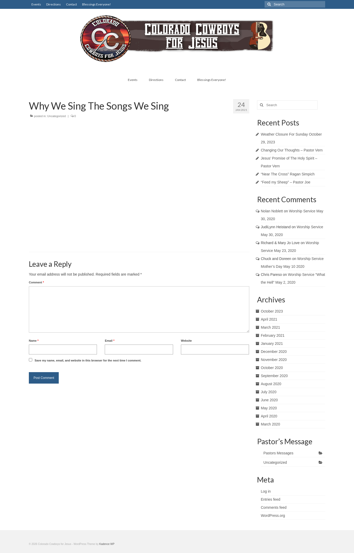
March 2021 (270, 327)
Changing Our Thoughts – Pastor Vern (292, 150)
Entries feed (270, 499)
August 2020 (271, 384)
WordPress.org (273, 515)
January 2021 (272, 343)
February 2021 (273, 335)
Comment (36, 282)
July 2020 (269, 392)
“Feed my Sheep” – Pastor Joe (286, 182)
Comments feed (274, 507)
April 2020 (269, 416)
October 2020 (272, 368)
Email (109, 340)
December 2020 (274, 351)
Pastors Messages (278, 453)
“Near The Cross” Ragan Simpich (288, 174)
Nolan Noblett (272, 211)
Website (186, 340)
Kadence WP (106, 544)
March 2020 (270, 424)
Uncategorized (56, 116)
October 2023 (272, 311)
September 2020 (274, 376)
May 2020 (269, 408)
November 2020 (274, 360)
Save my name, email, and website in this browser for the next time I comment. (88, 360)
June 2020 (269, 400)
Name (33, 340)
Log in (266, 491)
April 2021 (269, 319)
